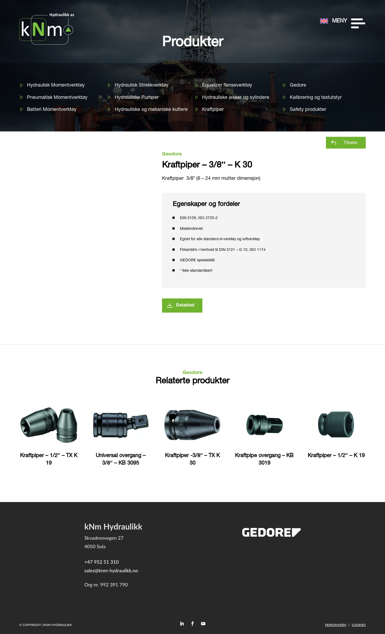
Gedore (298, 85)
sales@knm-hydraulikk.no (111, 570)
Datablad (185, 306)
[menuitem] (302, 11)
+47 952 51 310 (101, 562)
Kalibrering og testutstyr (316, 97)
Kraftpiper (213, 109)
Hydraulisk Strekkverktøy (141, 85)
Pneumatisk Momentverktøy (57, 97)
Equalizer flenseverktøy (227, 85)
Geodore (172, 154)
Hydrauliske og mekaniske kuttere (151, 109)
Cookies (359, 625)
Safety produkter (308, 109)
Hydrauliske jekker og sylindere (235, 97)
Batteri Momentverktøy (51, 109)
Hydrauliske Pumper (137, 97)
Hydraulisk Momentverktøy (56, 85)
